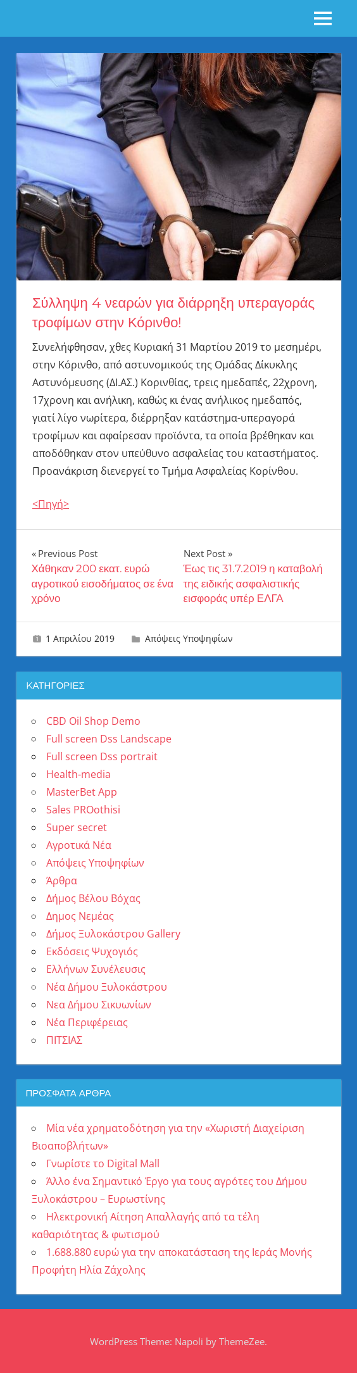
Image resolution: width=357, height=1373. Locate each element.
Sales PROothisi (83, 810)
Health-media (78, 774)
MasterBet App (81, 792)
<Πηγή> (50, 504)
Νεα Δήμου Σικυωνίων (98, 1005)
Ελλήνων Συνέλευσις (96, 969)
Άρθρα (61, 880)
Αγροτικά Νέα (78, 845)
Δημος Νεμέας (80, 916)
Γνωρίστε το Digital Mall (103, 1163)
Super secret (76, 827)
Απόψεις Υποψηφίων (189, 638)
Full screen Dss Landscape (109, 739)
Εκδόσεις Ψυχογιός (92, 951)
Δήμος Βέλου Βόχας (93, 898)
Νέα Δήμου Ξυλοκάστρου (106, 987)
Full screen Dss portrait (102, 756)
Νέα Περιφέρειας (87, 1022)
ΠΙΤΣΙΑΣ (64, 1040)
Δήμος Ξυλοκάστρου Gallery (113, 934)
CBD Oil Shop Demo (93, 721)
